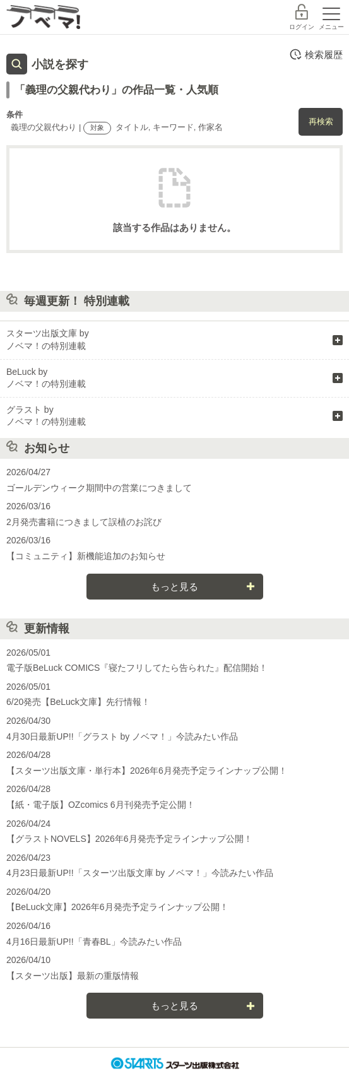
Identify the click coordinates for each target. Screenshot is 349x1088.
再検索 (321, 121)
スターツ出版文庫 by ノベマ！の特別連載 (47, 339)
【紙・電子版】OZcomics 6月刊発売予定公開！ (100, 805)
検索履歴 (316, 54)
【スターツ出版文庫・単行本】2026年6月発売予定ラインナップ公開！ (146, 771)
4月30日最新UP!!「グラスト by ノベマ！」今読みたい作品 (122, 736)
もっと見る (174, 586)
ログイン (301, 26)
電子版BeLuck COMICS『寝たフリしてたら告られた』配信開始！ (137, 668)
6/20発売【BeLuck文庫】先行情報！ (78, 702)
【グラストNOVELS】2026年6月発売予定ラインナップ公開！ (129, 839)
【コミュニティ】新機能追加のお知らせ (85, 556)
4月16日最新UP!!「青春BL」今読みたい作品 (94, 942)
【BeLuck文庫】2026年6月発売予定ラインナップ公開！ (117, 907)
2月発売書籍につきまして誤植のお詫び (84, 522)
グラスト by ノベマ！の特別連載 (46, 416)
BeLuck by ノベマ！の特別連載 (46, 378)
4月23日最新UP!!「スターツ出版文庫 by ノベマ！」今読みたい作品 (139, 873)
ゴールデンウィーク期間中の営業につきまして (99, 488)
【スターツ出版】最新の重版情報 (72, 976)
